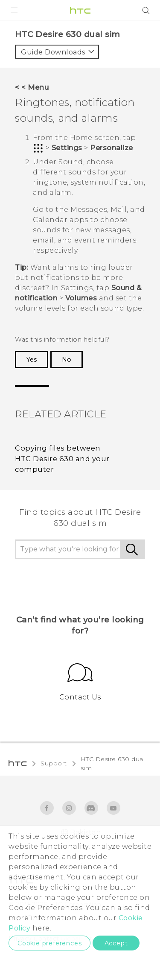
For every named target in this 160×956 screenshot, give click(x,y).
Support (54, 763)
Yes (31, 359)
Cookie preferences (49, 943)
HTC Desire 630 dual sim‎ (113, 763)
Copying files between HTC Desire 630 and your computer (62, 459)
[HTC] (80, 10)
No (66, 359)
